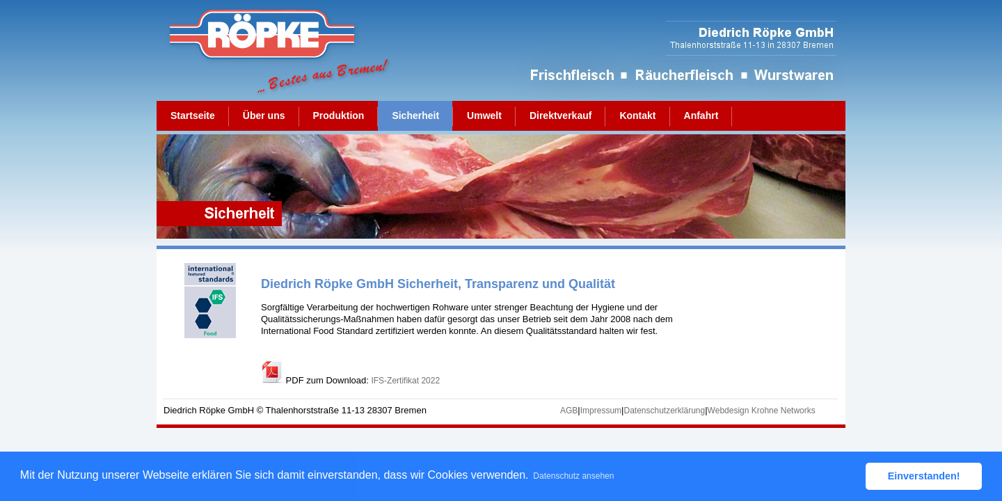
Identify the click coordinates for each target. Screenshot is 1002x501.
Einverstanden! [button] (924, 476)
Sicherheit (415, 115)
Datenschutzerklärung (664, 410)
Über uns (264, 115)
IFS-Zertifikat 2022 (405, 380)
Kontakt (637, 115)
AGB (569, 410)
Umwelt (484, 115)
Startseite (192, 115)
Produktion (339, 115)
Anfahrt (701, 115)
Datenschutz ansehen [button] (573, 476)
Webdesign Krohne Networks (762, 410)
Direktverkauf (561, 115)
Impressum (600, 410)
